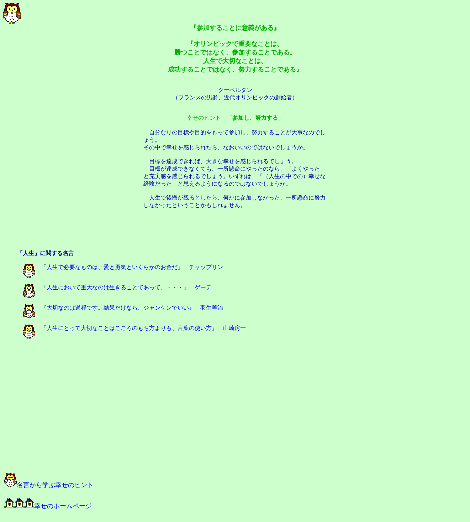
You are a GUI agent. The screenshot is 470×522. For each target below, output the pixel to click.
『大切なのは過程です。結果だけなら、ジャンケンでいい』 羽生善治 (123, 308)
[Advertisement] (235, 233)
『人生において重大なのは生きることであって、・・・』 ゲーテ (117, 287)
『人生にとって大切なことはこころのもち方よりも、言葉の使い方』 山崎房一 (134, 328)
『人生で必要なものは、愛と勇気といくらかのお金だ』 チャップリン (123, 267)
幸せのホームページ (48, 506)
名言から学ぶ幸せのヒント (49, 485)
